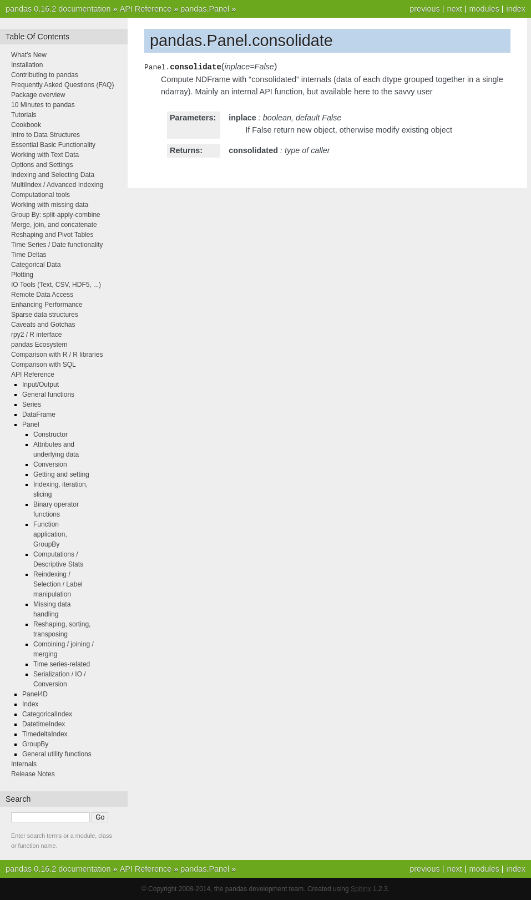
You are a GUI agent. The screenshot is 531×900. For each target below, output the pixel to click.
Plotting (22, 275)
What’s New (29, 55)
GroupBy (35, 744)
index (516, 8)
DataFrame (38, 414)
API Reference (146, 8)
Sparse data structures (44, 314)
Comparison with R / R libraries (57, 354)
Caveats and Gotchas (43, 324)
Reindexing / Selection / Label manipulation (58, 584)
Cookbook (26, 125)
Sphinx (361, 889)
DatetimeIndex (43, 724)
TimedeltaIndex (45, 734)
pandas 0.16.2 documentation (58, 8)
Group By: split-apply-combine (55, 215)
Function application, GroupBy (50, 534)
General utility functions (57, 754)
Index (30, 704)
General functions (48, 394)
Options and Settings (42, 165)
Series (31, 404)
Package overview (38, 95)
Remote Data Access (42, 295)
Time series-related (61, 664)
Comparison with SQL (43, 364)
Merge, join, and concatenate (54, 225)
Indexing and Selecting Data (52, 175)
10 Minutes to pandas (43, 105)
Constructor (50, 434)
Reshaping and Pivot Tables (52, 235)
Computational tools (40, 195)
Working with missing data (49, 205)
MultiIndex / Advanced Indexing (57, 185)
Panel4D (35, 694)
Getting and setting (61, 474)
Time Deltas (29, 255)
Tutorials (24, 115)
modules (484, 8)
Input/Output (40, 384)
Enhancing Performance (47, 305)
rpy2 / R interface (36, 334)
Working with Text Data (45, 155)
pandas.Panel (204, 8)
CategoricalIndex (47, 714)
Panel (30, 424)
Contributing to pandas (44, 75)
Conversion (50, 464)
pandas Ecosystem (39, 344)
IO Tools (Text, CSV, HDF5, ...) (56, 285)
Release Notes (33, 774)
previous (424, 8)
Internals (24, 764)
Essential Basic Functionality (53, 145)
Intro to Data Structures (45, 135)
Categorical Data (35, 265)
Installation (27, 65)
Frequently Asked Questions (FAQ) (62, 85)
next (454, 8)
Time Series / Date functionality (57, 245)
